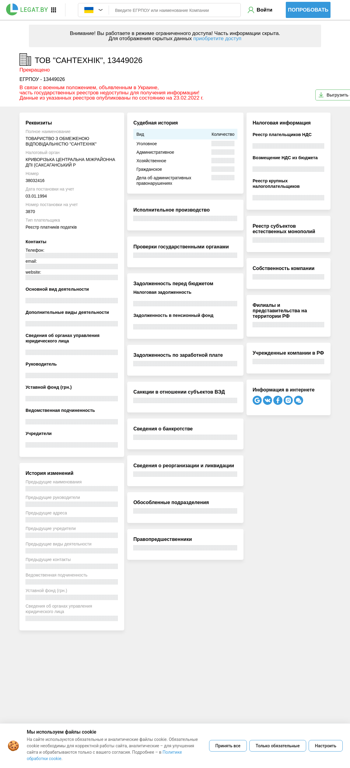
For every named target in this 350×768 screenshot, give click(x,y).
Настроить (325, 745)
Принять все (227, 745)
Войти (264, 10)
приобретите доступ (217, 38)
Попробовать (308, 10)
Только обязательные (278, 745)
